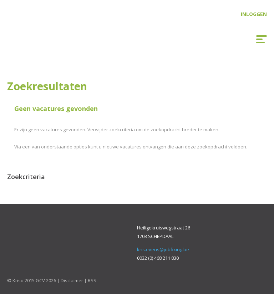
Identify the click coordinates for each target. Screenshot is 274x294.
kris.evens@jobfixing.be (163, 249)
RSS (92, 280)
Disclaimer (72, 280)
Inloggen (254, 14)
